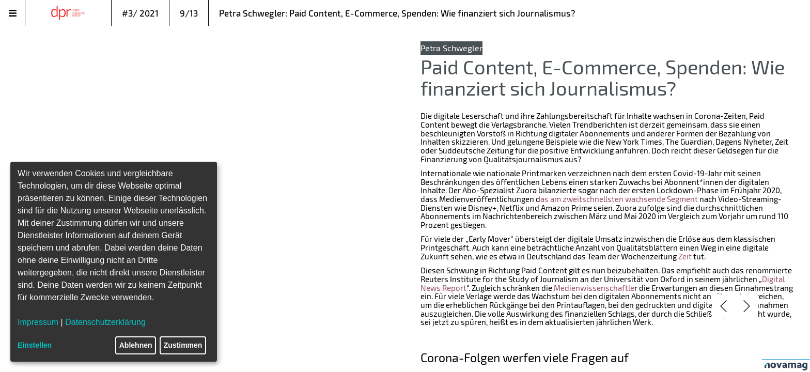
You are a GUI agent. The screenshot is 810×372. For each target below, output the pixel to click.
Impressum (38, 322)
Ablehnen (135, 345)
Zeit (685, 256)
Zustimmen (183, 345)
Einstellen (35, 345)
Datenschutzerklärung (105, 322)
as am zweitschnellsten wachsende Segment (619, 199)
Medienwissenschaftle (594, 287)
